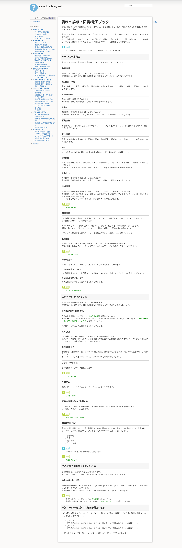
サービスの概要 (38, 30)
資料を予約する (40, 73)
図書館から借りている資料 (44, 95)
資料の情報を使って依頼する (45, 75)
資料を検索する (38, 40)
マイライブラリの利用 (42, 38)
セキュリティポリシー (42, 34)
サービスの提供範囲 (42, 32)
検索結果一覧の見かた (42, 56)
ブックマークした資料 (42, 106)
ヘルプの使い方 (35, 22)
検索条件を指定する (42, 45)
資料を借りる (39, 71)
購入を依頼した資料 (42, 103)
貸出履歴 (38, 108)
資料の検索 (39, 36)
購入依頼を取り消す (42, 127)
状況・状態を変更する (40, 112)
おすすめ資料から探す (42, 67)
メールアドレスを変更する (44, 136)
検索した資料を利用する (41, 69)
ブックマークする (41, 77)
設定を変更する (38, 130)
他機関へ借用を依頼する (43, 82)
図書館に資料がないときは (42, 80)
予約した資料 (39, 97)
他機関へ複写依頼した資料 (44, 101)
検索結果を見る (38, 53)
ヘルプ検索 (151, 5)
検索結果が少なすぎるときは (45, 49)
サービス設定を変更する (43, 132)
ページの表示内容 (92, 316)
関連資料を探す (40, 62)
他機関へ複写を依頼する (43, 84)
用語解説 (36, 144)
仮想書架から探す (41, 64)
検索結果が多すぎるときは (44, 51)
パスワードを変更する (42, 134)
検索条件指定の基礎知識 (43, 47)
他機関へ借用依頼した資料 (44, 99)
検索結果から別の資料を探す (43, 60)
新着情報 (38, 93)
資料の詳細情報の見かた (43, 58)
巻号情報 (95, 499)
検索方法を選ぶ (40, 43)
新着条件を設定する (42, 140)
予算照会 (38, 110)
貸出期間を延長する (42, 114)
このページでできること (107, 501)
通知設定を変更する (42, 138)
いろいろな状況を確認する (42, 88)
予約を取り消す (40, 116)
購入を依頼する (40, 86)
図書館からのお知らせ (42, 90)
